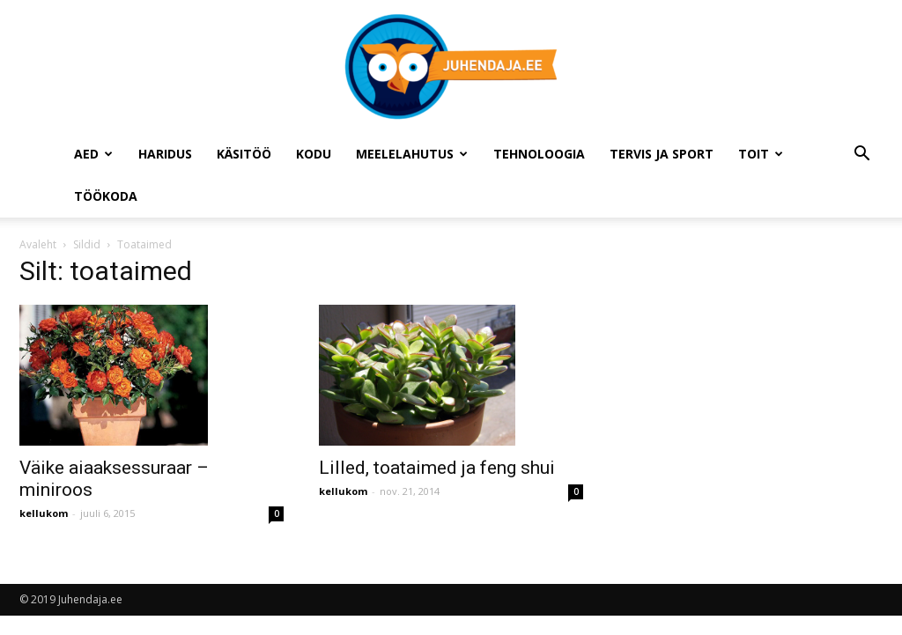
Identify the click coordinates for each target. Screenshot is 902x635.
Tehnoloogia (539, 153)
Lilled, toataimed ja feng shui (437, 467)
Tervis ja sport (661, 153)
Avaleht (37, 244)
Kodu (313, 153)
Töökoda (105, 196)
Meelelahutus (412, 153)
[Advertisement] (760, 372)
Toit (760, 153)
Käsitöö (244, 153)
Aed (93, 153)
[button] (861, 155)
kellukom (43, 513)
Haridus (165, 153)
